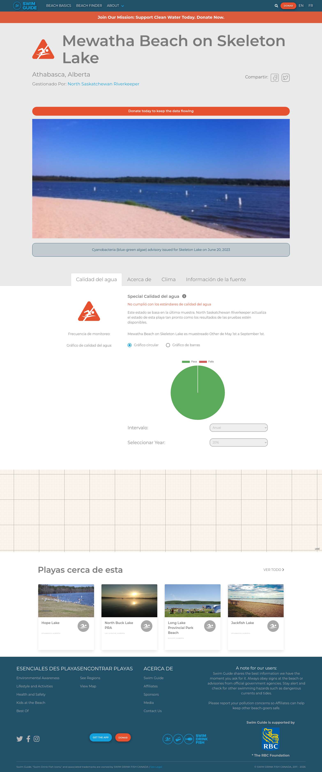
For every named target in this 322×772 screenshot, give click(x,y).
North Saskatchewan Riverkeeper (103, 83)
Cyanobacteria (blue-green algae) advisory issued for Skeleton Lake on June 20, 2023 (161, 250)
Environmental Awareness (37, 678)
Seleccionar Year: (146, 442)
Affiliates (151, 686)
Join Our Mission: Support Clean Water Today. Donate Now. (161, 17)
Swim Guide (154, 678)
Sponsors (151, 694)
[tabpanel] (161, 371)
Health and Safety (31, 694)
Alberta (79, 74)
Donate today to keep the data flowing (161, 111)
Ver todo (273, 570)
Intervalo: (138, 427)
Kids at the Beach (30, 703)
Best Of (22, 711)
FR (310, 6)
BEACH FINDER (89, 6)
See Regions (90, 678)
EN (301, 6)
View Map (88, 686)
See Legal (156, 766)
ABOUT (113, 6)
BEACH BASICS (58, 6)
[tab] (96, 279)
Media (149, 703)
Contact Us (153, 711)
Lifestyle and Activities (34, 686)
